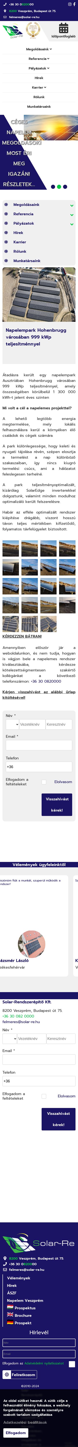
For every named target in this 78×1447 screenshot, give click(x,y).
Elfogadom (16, 1433)
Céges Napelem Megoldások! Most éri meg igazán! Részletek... (21, 153)
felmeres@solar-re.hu (24, 17)
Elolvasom (63, 782)
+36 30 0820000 (46, 681)
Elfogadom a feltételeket (17, 781)
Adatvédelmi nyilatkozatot (44, 1363)
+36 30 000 (21, 4)
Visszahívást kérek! (57, 804)
